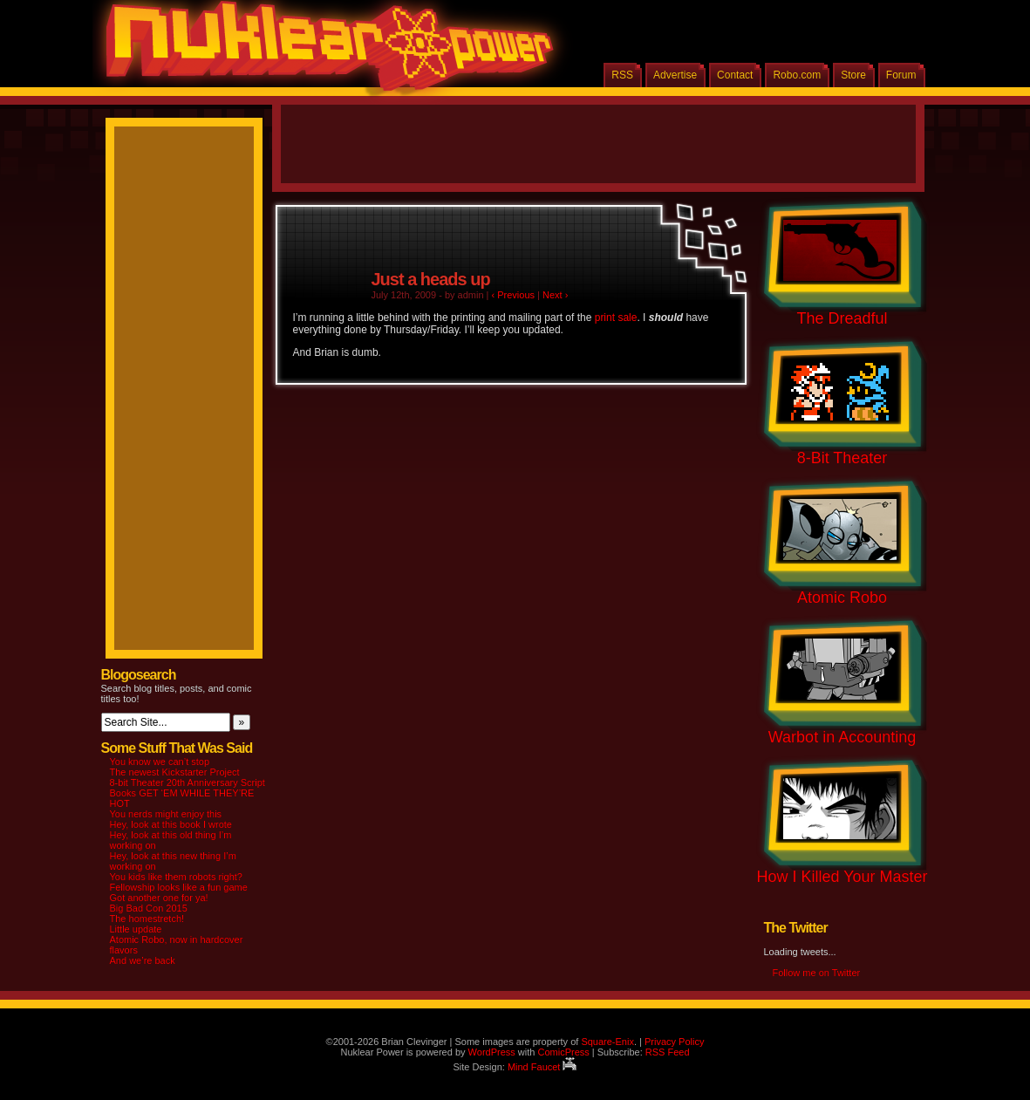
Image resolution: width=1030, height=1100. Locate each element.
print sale (616, 317)
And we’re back (142, 960)
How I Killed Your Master (841, 876)
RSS (622, 75)
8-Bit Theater (842, 458)
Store (853, 75)
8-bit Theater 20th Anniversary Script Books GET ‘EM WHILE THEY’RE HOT (187, 793)
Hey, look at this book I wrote (171, 824)
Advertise (675, 75)
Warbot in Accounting (842, 737)
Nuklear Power (323, 52)
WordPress (491, 1052)
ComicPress (563, 1052)
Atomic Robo (842, 597)
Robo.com (797, 75)
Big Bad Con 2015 (149, 908)
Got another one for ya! (159, 897)
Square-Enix (607, 1041)
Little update (136, 929)
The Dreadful (841, 318)
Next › (555, 295)
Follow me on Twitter (817, 972)
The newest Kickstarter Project (175, 772)
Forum (901, 75)
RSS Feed (667, 1052)
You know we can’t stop (160, 761)
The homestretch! (147, 918)
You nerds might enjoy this (166, 814)
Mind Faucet (542, 1067)
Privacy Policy (674, 1041)
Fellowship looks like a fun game (179, 887)
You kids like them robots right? (176, 876)
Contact (735, 75)
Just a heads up (431, 279)
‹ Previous (513, 295)
